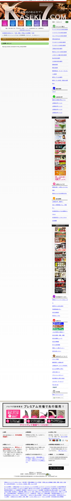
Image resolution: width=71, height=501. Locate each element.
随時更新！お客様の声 (57, 362)
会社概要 (54, 220)
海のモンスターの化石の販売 (59, 51)
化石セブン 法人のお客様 (49, 495)
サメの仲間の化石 (45, 488)
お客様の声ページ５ (57, 112)
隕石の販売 (55, 67)
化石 (33, 33)
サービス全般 (62, 490)
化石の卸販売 (55, 312)
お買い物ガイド (56, 372)
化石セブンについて (33, 490)
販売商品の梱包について (58, 493)
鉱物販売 (19, 490)
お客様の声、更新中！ (57, 201)
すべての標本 (7, 486)
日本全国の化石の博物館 (57, 496)
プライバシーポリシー (57, 375)
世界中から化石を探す (57, 306)
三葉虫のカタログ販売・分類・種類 (19, 496)
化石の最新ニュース (57, 338)
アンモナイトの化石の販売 (59, 42)
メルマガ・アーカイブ (57, 381)
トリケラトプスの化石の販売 (59, 32)
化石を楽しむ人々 (56, 351)
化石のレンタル (56, 315)
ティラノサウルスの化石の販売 (60, 29)
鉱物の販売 (55, 64)
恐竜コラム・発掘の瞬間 (44, 493)
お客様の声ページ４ (57, 109)
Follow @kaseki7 (56, 468)
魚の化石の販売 (56, 58)
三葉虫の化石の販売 (57, 48)
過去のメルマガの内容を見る (59, 193)
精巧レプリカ (62, 488)
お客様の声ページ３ (57, 106)
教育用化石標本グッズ (9, 490)
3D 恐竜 (25, 482)
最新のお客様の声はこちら (59, 99)
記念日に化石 (54, 491)
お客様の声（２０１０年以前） (60, 365)
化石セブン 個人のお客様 (35, 495)
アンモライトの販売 (23, 488)
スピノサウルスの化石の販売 (59, 35)
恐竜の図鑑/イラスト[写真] (34, 482)
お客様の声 (33, 493)
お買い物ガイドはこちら (25, 29)
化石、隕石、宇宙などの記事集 (23, 33)
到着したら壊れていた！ (58, 348)
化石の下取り (23, 495)
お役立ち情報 (7, 491)
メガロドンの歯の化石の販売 (59, 55)
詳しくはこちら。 (63, 450)
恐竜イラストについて (57, 394)
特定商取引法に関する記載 (51, 490)
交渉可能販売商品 (11, 493)
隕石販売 (24, 490)
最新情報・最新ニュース (25, 491)
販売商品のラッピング (23, 493)
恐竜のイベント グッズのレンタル (12, 482)
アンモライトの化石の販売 (59, 45)
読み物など (15, 491)
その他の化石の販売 (57, 61)
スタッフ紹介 (55, 359)
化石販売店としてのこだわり (59, 217)
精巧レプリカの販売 (57, 77)
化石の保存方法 (46, 491)
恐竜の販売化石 (56, 39)
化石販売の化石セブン (7, 33)
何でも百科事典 (56, 344)
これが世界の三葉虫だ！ (58, 332)
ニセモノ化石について (35, 496)
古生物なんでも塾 (30, 457)
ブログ (54, 91)
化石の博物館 (55, 341)
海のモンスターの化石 (34, 488)
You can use (55, 384)
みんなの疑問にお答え (57, 368)
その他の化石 (54, 488)
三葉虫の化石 (16, 486)
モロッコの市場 (46, 496)
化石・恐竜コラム (36, 491)
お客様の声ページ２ (57, 103)
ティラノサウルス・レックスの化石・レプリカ (32, 486)
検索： (54, 22)
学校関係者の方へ (56, 309)
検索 (67, 22)
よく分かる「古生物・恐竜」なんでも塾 (27, 484)
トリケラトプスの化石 (50, 486)
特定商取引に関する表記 (58, 378)
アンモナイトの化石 (12, 488)
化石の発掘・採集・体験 (58, 335)
